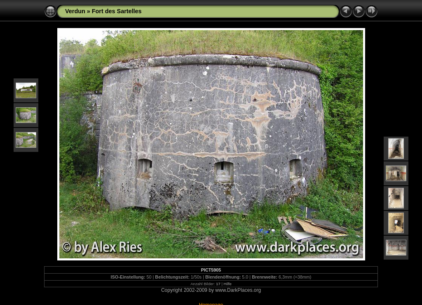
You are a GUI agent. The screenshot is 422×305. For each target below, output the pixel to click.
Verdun (75, 11)
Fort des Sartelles (117, 11)
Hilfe (228, 283)
